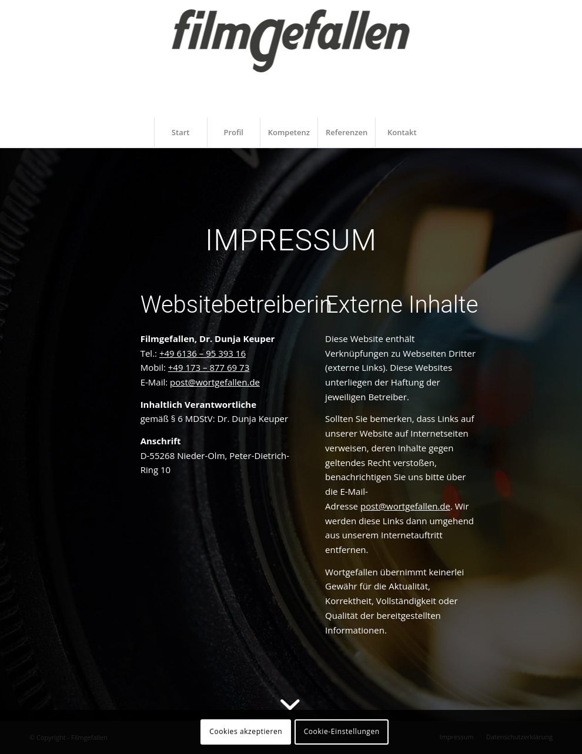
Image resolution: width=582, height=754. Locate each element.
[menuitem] (180, 132)
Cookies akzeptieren (245, 731)
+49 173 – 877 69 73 (208, 367)
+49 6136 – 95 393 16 (202, 353)
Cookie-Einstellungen (342, 731)
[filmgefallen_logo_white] (291, 60)
